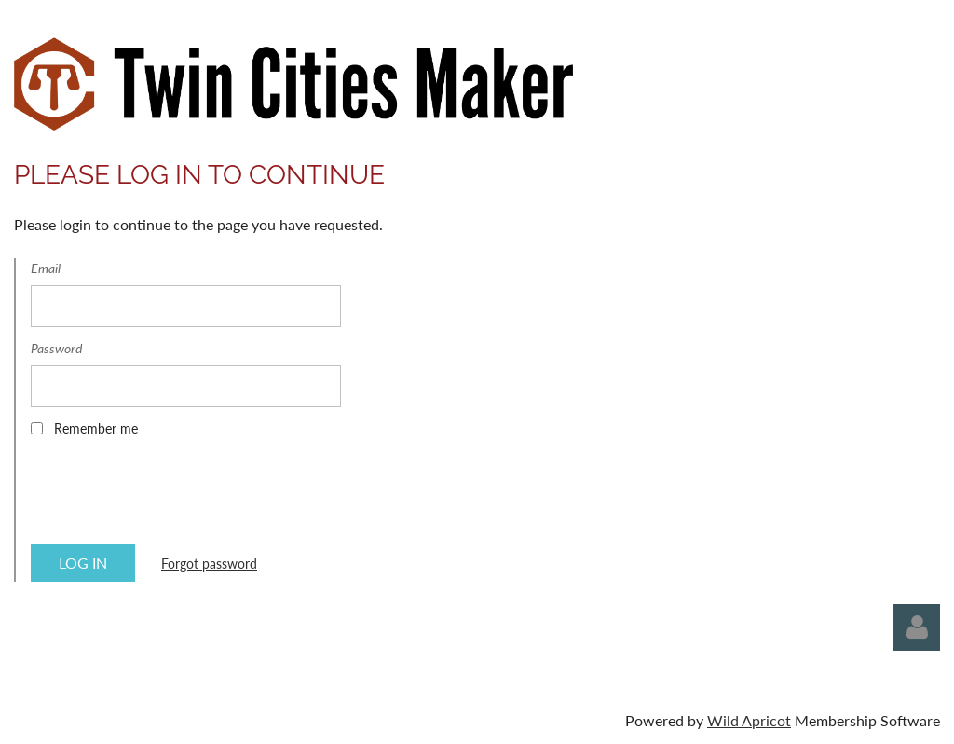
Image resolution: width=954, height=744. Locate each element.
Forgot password (209, 564)
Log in (916, 627)
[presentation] (172, 497)
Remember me (96, 428)
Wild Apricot (749, 720)
